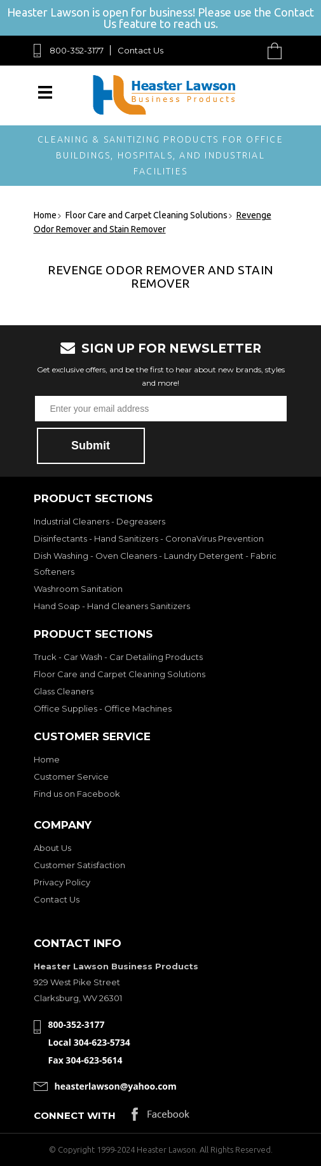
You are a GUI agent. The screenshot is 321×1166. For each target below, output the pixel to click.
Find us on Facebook (77, 794)
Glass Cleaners (63, 691)
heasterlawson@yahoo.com (116, 1086)
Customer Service (71, 776)
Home (47, 759)
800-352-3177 (77, 50)
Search (245, 50)
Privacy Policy (62, 882)
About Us (52, 848)
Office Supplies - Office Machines (103, 708)
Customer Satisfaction (79, 865)
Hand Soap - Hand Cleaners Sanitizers (112, 606)
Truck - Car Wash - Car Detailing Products (118, 657)
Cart (278, 50)
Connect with (75, 1115)
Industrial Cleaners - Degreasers (99, 521)
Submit (90, 445)
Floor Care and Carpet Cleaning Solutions (119, 674)
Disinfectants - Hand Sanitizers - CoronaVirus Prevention (149, 538)
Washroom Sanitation (78, 589)
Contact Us (140, 50)
